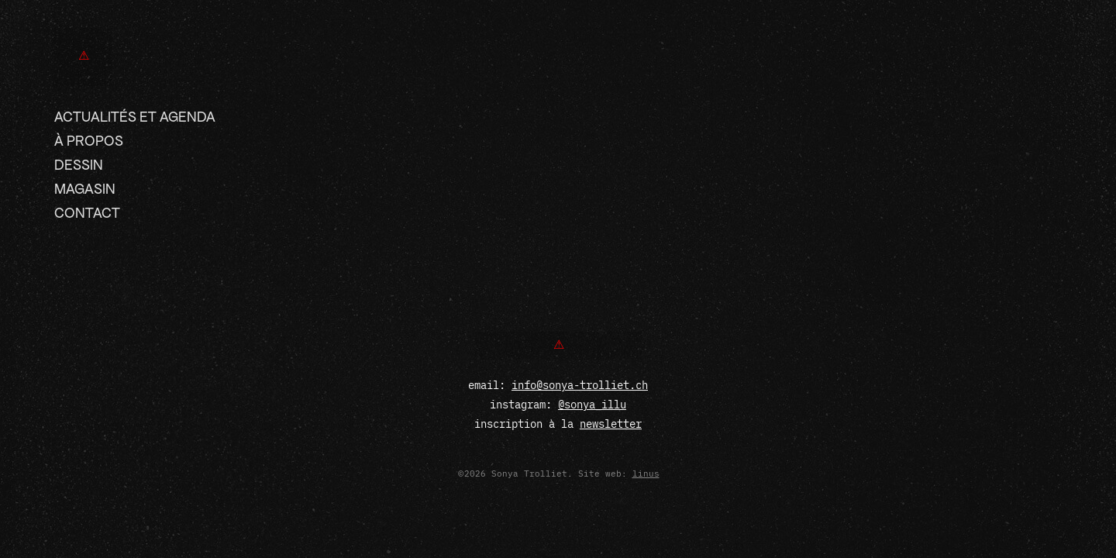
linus (646, 473)
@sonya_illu (592, 405)
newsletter (611, 424)
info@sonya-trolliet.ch (580, 385)
